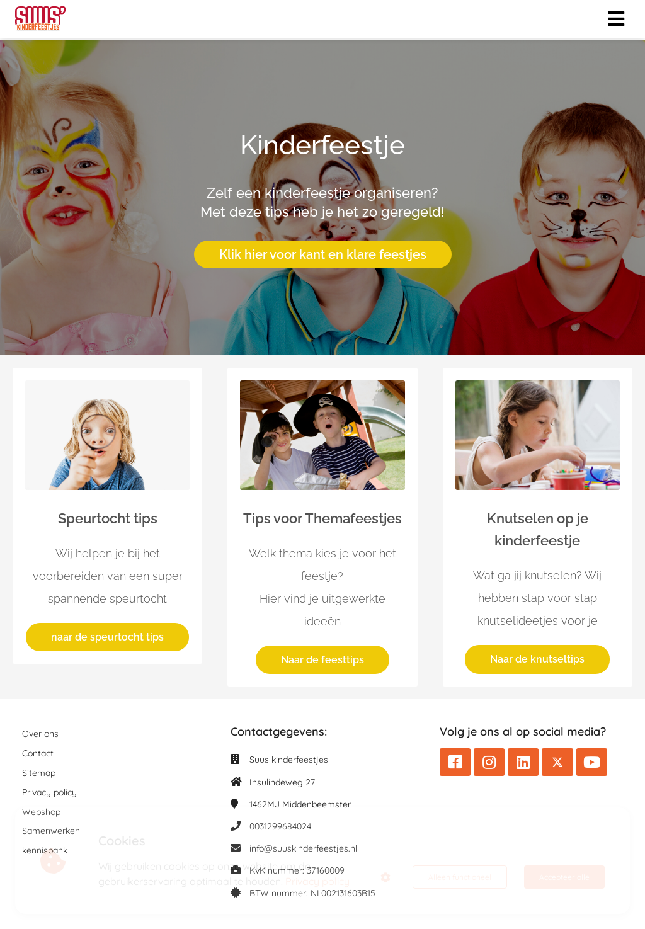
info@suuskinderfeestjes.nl (303, 848)
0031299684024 (280, 826)
